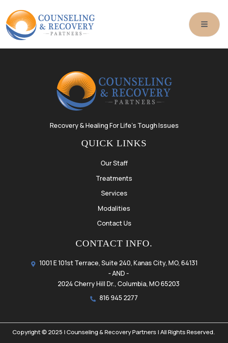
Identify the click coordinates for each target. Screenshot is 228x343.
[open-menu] (204, 24)
